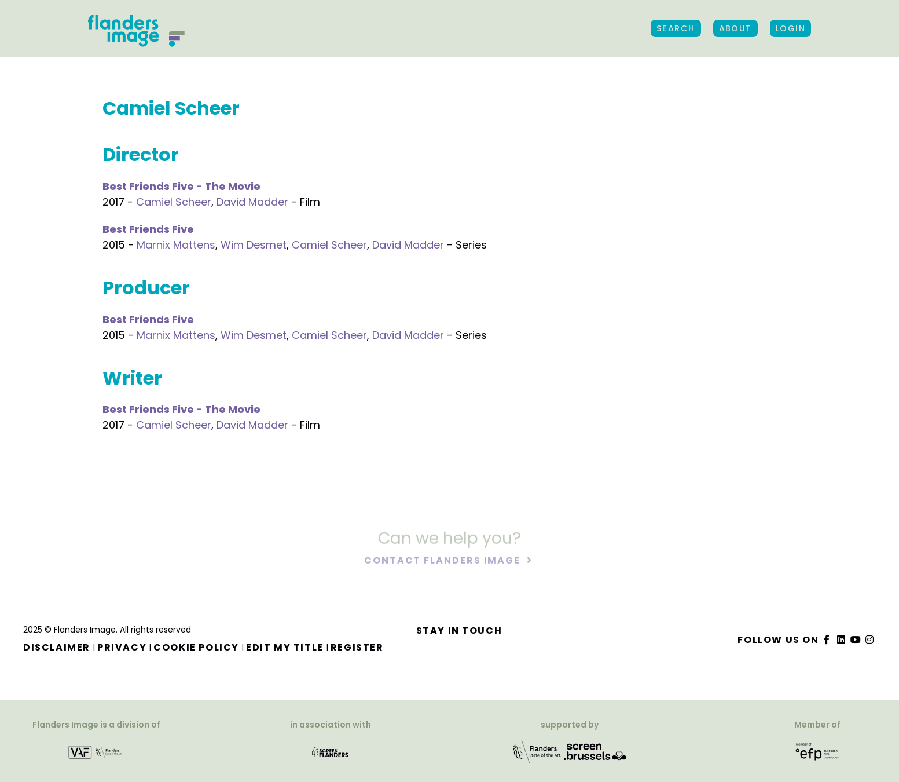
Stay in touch (459, 630)
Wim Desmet (254, 244)
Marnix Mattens (176, 244)
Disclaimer (56, 647)
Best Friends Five (148, 229)
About (735, 28)
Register (357, 647)
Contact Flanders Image (443, 561)
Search (675, 28)
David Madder (252, 202)
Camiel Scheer (173, 202)
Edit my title (285, 647)
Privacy (121, 647)
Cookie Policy (196, 647)
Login (790, 28)
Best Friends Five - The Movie (181, 186)
